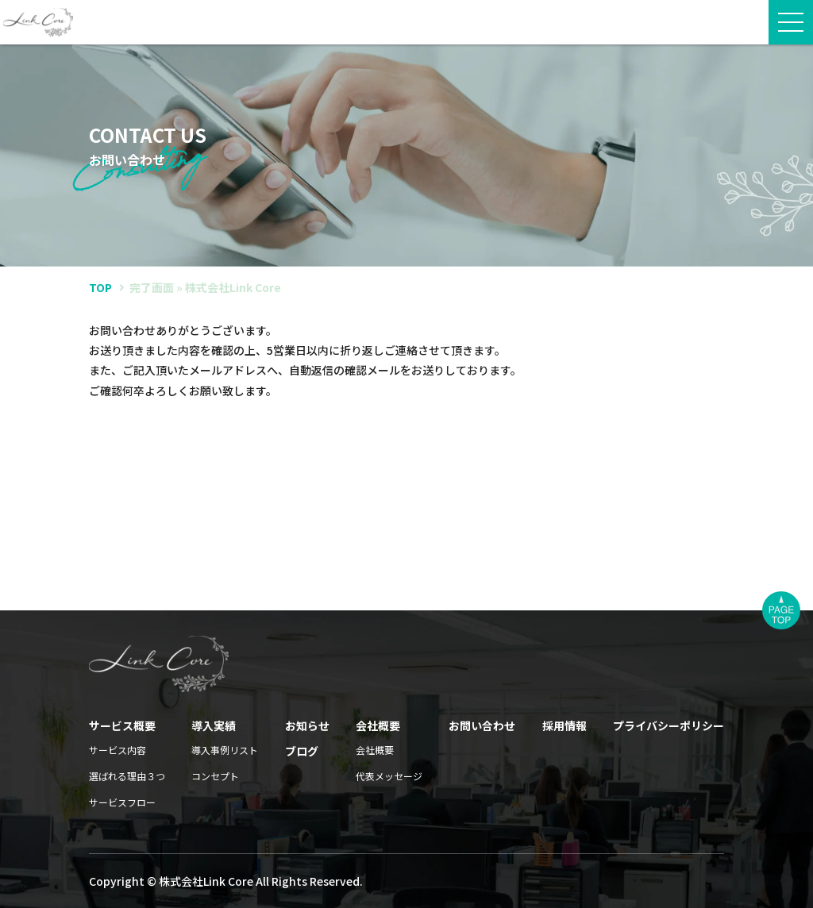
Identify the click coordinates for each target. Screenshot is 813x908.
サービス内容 (117, 749)
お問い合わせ (482, 725)
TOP (100, 287)
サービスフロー (122, 802)
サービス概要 (122, 725)
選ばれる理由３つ (127, 776)
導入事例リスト (224, 749)
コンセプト (215, 776)
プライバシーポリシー (668, 725)
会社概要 (378, 725)
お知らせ (307, 725)
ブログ (301, 751)
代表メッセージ (389, 776)
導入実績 (213, 725)
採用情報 (564, 725)
